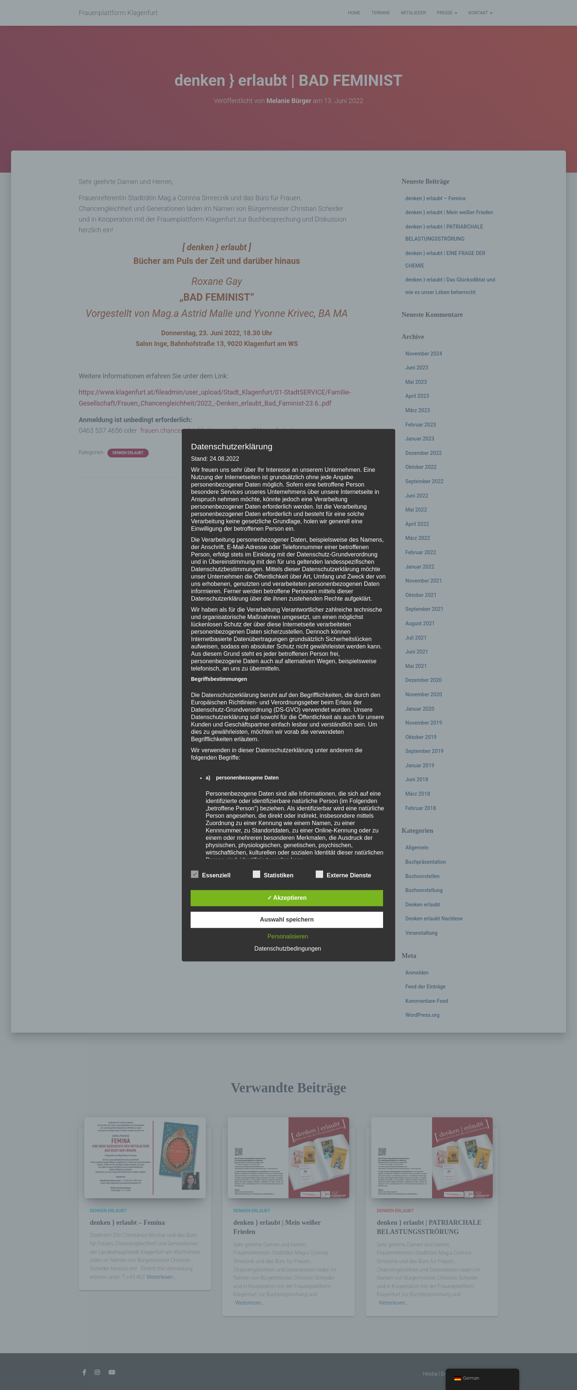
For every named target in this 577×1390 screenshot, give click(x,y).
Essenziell (210, 874)
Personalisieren (288, 936)
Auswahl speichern (287, 919)
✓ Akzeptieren (287, 898)
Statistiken (273, 874)
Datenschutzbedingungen (287, 948)
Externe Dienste (343, 874)
